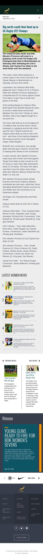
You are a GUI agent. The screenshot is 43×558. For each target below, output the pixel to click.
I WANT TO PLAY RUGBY (35, 514)
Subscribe (21, 538)
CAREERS (33, 509)
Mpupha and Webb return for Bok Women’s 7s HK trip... (23, 311)
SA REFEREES (34, 499)
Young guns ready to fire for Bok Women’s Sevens (20, 438)
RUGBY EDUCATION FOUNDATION (20, 505)
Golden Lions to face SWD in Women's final (31, 375)
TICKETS (19, 512)
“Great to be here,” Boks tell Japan (10, 379)
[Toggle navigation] (38, 10)
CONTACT (4, 504)
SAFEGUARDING (35, 504)
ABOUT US (5, 499)
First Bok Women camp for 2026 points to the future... (23, 326)
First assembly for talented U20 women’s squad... (23, 297)
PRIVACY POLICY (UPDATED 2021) (21, 518)
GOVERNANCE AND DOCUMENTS (6, 510)
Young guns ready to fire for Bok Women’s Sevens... (23, 283)
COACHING (20, 499)
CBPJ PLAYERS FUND (6, 518)
